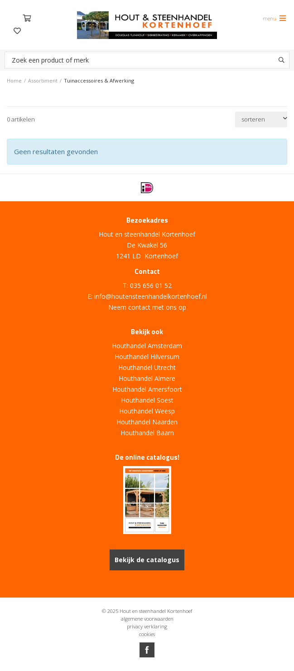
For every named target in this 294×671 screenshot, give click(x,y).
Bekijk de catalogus (147, 559)
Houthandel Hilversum (147, 356)
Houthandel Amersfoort (147, 389)
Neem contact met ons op (147, 307)
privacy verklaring (147, 626)
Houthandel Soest (147, 400)
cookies (147, 634)
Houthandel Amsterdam (147, 345)
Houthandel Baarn (147, 432)
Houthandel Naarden (147, 422)
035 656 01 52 (151, 285)
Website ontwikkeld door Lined (147, 667)
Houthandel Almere (147, 378)
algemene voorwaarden (147, 618)
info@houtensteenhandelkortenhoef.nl (150, 296)
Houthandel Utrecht (147, 367)
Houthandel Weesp (147, 411)
